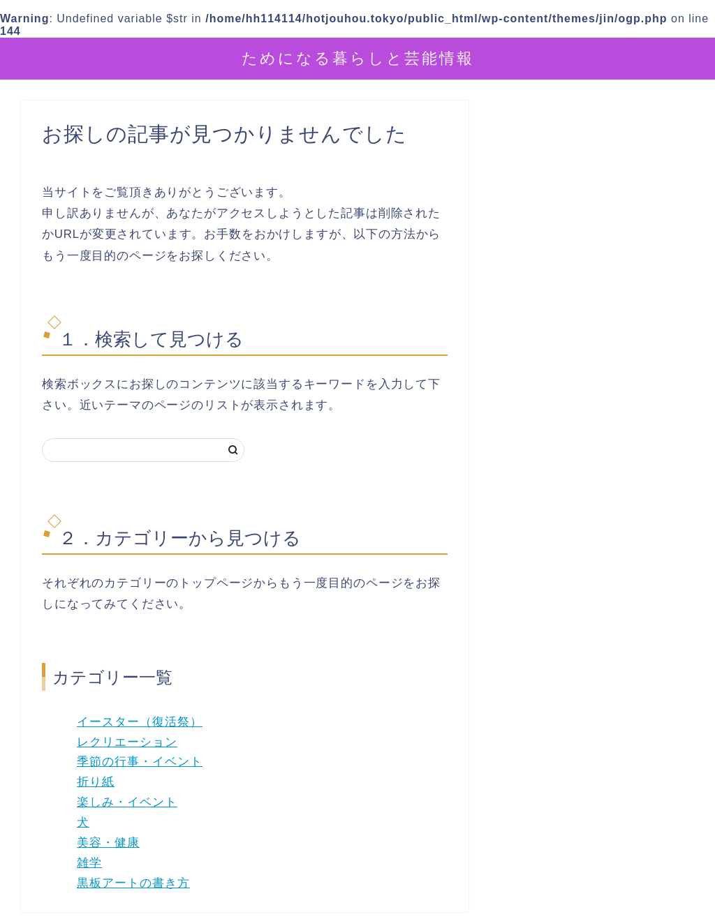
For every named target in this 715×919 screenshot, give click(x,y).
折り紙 (96, 782)
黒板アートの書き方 (133, 883)
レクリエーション (127, 742)
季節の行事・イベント (139, 761)
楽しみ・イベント (127, 802)
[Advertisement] (598, 432)
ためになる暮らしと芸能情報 (358, 57)
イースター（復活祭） (139, 722)
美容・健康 (108, 842)
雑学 (89, 862)
